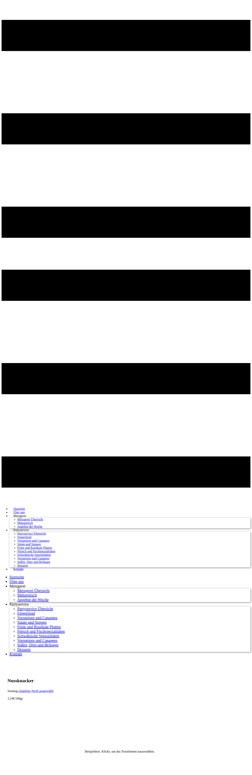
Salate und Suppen (29, 544)
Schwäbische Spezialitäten (34, 555)
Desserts (24, 649)
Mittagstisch (25, 523)
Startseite (16, 577)
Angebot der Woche (33, 600)
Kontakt (18, 569)
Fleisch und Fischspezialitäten (36, 551)
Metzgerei (19, 516)
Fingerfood (24, 537)
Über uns (16, 581)
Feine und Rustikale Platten (34, 547)
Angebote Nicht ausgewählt (36, 691)
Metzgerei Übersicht (30, 519)
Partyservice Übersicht (31, 533)
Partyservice (21, 530)
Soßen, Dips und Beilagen (33, 562)
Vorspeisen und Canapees (33, 540)
